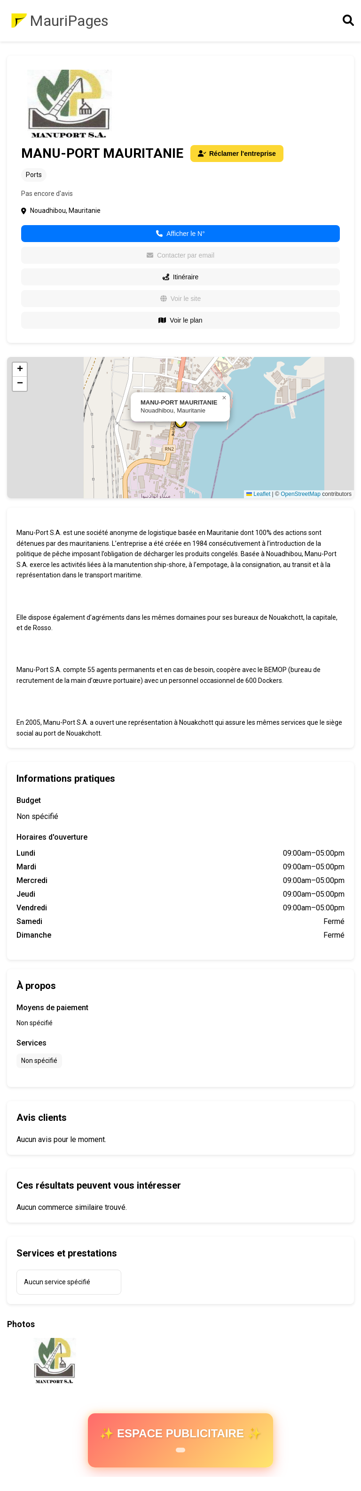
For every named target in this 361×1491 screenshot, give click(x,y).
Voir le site (180, 298)
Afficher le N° (180, 233)
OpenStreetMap (301, 494)
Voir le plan (180, 320)
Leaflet (258, 494)
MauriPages (69, 21)
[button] (224, 398)
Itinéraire (180, 277)
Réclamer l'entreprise (237, 153)
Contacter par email (180, 255)
